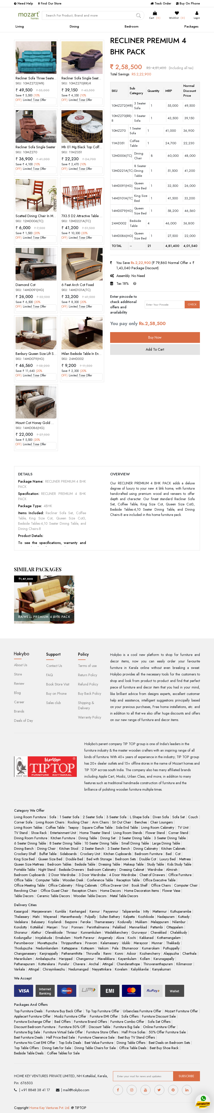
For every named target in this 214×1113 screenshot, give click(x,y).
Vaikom (103, 948)
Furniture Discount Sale (159, 1016)
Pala (115, 948)
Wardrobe (155, 869)
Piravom (91, 942)
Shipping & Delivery (86, 705)
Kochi (132, 937)
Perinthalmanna (98, 927)
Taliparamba (131, 911)
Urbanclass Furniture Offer (142, 1011)
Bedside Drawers (71, 869)
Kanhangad (77, 911)
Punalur (63, 963)
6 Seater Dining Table (30, 843)
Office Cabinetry (60, 885)
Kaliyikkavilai (140, 969)
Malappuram (160, 921)
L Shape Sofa (139, 816)
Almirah (171, 869)
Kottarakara (46, 963)
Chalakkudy (178, 932)
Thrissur (71, 932)
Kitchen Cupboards (117, 853)
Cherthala (189, 953)
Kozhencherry (150, 953)
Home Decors (110, 890)
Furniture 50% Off (72, 1026)
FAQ (49, 674)
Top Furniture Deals (28, 1011)
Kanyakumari (161, 969)
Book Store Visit (57, 684)
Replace (36, 101)
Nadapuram (166, 916)
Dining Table (88, 838)
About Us (20, 664)
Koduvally (125, 921)
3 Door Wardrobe (92, 874)
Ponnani (77, 927)
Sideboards (68, 853)
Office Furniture (179, 874)
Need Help (23, 3)
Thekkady (173, 942)
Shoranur (21, 932)
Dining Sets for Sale (56, 1047)
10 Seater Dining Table (101, 843)
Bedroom (131, 26)
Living (20, 26)
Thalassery (21, 916)
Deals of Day (23, 720)
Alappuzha (171, 953)
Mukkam (141, 921)
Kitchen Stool (68, 848)
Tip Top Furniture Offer (102, 1011)
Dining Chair (46, 848)
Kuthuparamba (180, 911)
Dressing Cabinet (131, 869)
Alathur (36, 932)
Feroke (86, 921)
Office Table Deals (132, 1047)
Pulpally (90, 916)
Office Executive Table (159, 880)
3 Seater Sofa (116, 816)
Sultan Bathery (109, 916)
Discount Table (99, 1026)
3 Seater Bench (119, 848)
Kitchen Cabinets (173, 848)
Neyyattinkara (101, 969)
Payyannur (110, 911)
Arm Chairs (100, 822)
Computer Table (47, 880)
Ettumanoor (130, 948)
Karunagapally (164, 958)
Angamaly (105, 937)
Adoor (131, 953)
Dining (74, 26)
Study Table (155, 864)
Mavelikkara (106, 958)
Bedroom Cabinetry (101, 869)
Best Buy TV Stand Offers (136, 1037)
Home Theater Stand (95, 832)
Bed (169, 853)
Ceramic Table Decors (53, 895)
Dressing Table (109, 864)
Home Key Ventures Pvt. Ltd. (49, 1107)
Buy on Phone (56, 693)
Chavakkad (159, 932)
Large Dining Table (166, 843)
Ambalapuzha (45, 958)
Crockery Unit (90, 853)
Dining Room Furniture (30, 838)
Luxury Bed (168, 859)
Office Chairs (161, 885)
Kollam (145, 958)
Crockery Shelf (25, 853)
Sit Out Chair (121, 822)
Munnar (157, 942)
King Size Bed (24, 859)
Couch (193, 816)
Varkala (19, 969)
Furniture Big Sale (126, 1026)
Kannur (95, 911)
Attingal (107, 963)
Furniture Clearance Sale (96, 1037)
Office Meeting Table (29, 885)
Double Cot (147, 859)
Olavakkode (53, 932)
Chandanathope (128, 963)
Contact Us (54, 665)
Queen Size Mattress (29, 864)
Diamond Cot (25, 284)
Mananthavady (70, 916)
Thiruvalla (93, 953)
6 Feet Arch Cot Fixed (77, 284)
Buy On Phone (188, 3)
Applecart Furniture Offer (32, 1016)
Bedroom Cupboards (29, 874)
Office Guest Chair (54, 890)
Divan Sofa (161, 816)
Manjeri (52, 927)
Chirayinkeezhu (54, 969)
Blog (17, 692)
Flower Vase (171, 890)
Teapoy (73, 827)
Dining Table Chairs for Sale (95, 1047)
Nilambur (179, 921)
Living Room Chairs (50, 822)
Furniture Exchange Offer (32, 1021)
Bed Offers (62, 1021)
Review (19, 683)
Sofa (52, 816)
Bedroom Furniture (148, 853)
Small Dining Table (135, 843)
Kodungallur (23, 937)
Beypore (71, 921)
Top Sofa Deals (70, 1042)
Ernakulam (62, 937)
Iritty (146, 911)
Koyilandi (54, 921)
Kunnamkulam (91, 932)
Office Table (23, 880)
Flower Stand (155, 832)
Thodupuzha (23, 948)
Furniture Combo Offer (127, 1021)
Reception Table (127, 880)
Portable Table (24, 869)
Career (19, 702)
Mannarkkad (138, 927)
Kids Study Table (179, 864)
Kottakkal (36, 927)
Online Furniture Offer (159, 1026)
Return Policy (87, 674)
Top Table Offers (26, 1047)
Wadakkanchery (116, 932)
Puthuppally (171, 948)
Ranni (107, 953)
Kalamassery (109, 942)
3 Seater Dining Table (170, 838)
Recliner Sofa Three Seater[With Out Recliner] (49, 78)
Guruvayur (139, 932)
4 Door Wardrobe (122, 874)
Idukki (126, 942)
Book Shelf (140, 885)
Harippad (66, 958)
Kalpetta (129, 916)
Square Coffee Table (97, 827)
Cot (177, 853)
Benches (141, 822)
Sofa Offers (129, 1016)
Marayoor (141, 942)
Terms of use (87, 665)
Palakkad (119, 927)
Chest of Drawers (152, 874)
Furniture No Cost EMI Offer (34, 1042)
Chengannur (85, 958)
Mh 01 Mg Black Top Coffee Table (86, 147)
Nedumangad (78, 969)
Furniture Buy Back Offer (64, 1011)
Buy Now (155, 337)
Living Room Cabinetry (157, 827)
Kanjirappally (49, 953)
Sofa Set (178, 816)
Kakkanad (146, 937)
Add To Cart (155, 349)
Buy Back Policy (89, 693)
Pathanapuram (24, 963)
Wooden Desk (72, 880)
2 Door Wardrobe (61, 874)
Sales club (53, 702)
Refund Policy (88, 684)
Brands (19, 711)
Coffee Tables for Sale (63, 1053)
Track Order (161, 3)
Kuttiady (183, 916)
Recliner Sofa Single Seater (35, 147)
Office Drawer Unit (114, 885)
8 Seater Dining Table (65, 843)
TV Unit (183, 827)
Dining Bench (24, 848)
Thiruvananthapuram (158, 963)
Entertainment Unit (63, 832)
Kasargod (21, 911)
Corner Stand (178, 832)
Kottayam (87, 948)
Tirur (64, 927)
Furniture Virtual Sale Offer (63, 1032)
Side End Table (127, 827)
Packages (191, 26)
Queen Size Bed (50, 859)
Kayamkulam (127, 958)
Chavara (79, 963)
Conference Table (100, 880)
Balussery (38, 921)
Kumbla (60, 911)
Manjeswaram (42, 911)
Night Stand (46, 869)
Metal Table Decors (124, 895)
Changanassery (25, 953)
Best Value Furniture (99, 1042)
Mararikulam (23, 958)
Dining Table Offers (131, 1042)
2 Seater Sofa (93, 816)
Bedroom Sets (125, 859)
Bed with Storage (99, 859)
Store (18, 674)
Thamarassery (104, 921)
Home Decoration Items (141, 890)
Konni (119, 953)
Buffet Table (47, 853)
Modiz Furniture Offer (70, 1016)
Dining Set (107, 838)
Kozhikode (146, 916)
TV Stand (21, 832)
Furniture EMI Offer (104, 1016)
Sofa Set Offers (159, 1021)
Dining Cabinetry (145, 848)
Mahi (36, 916)
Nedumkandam (47, 948)
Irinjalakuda (43, 937)
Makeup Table (133, 864)
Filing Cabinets (86, 885)
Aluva (120, 937)
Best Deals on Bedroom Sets (169, 1042)
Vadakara (21, 921)
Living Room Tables (28, 827)
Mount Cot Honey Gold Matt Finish (41, 422)
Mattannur (160, 911)
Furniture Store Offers (102, 1032)
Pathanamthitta (71, 953)
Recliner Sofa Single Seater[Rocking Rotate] (93, 78)
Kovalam (121, 969)
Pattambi (157, 927)
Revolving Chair (25, 890)
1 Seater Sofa (69, 816)
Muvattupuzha (47, 942)
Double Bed (74, 859)
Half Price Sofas (133, 1032)
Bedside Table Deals (28, 1053)
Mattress (185, 859)
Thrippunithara (71, 942)
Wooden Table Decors (89, 895)
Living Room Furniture (30, 816)
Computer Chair (186, 885)
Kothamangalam (169, 937)
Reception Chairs (84, 890)
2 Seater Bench (93, 848)
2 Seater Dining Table (135, 838)
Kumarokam (151, 948)
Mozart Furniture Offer (181, 1011)
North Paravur (84, 937)
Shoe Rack (39, 832)
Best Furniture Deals (28, 1037)
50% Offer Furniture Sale (167, 1032)
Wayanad (50, 916)
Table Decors (23, 895)
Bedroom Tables (59, 864)
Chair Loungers (161, 822)
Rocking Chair (78, 822)
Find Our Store (49, 3)
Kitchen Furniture (63, 838)
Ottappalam (174, 927)
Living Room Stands (127, 832)
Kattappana (70, 948)
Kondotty (20, 927)
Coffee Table (55, 827)
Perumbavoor (24, 942)
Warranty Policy (89, 717)
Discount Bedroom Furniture (34, 1026)
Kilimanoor (184, 963)
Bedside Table (85, 864)
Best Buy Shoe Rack (164, 1047)
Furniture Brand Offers (90, 1021)
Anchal (94, 963)
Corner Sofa (23, 822)
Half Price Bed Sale (60, 1037)
